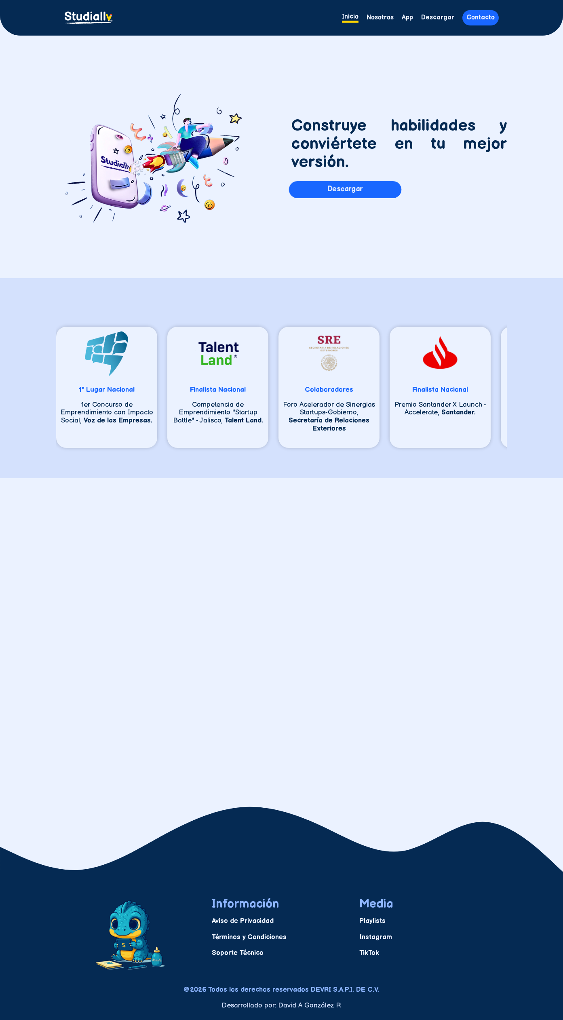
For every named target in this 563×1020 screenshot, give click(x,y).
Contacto (480, 17)
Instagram (375, 937)
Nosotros (380, 17)
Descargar (437, 17)
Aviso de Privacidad (243, 921)
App (407, 17)
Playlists (372, 921)
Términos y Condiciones (249, 937)
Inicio (350, 17)
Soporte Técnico (238, 953)
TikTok (369, 953)
